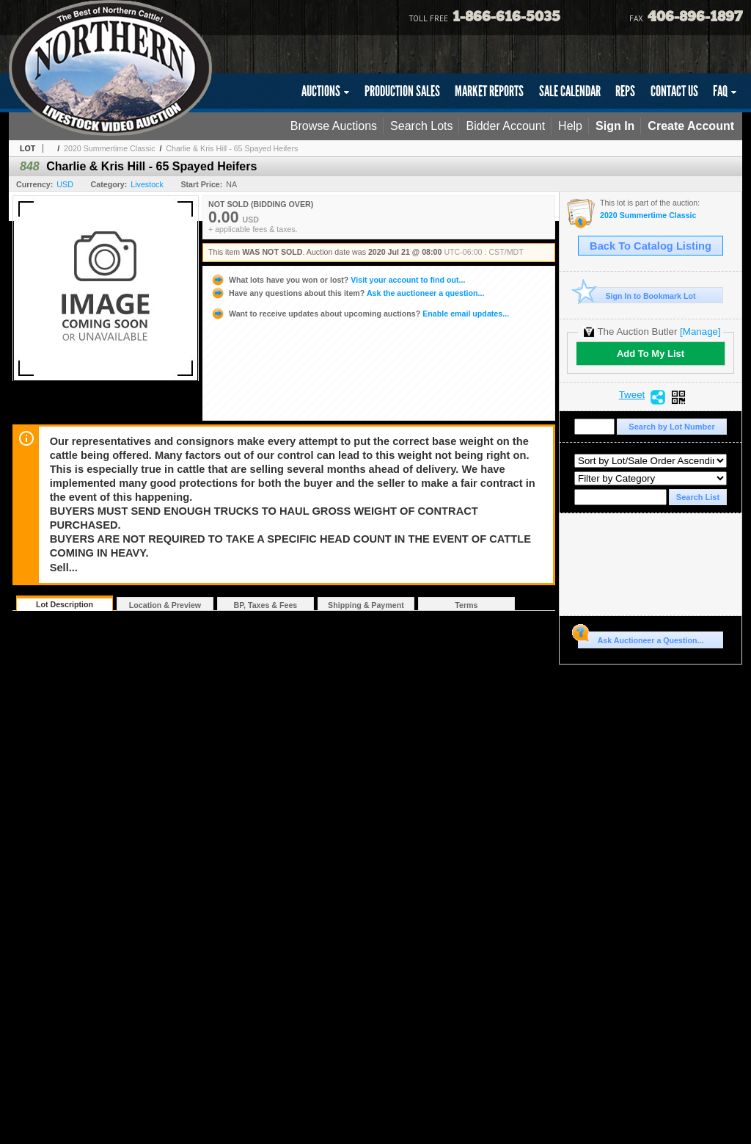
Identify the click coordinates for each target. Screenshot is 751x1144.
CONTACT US (674, 91)
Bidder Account (505, 126)
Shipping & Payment (366, 605)
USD (64, 184)
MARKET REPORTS (489, 91)
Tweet (632, 395)
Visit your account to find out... (337, 279)
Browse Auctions (333, 126)
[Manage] (700, 331)
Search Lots (421, 126)
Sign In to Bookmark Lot (637, 295)
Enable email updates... (359, 313)
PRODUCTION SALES (402, 91)
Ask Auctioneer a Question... (640, 638)
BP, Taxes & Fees (266, 605)
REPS (625, 91)
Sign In (615, 126)
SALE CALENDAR (570, 91)
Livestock (147, 184)
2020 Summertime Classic (109, 148)
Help (570, 126)
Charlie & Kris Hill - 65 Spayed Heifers (232, 148)
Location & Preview (165, 605)
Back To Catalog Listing (650, 246)
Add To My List (650, 353)
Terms (466, 605)
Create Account (691, 126)
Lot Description (64, 604)
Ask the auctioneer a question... (347, 293)
